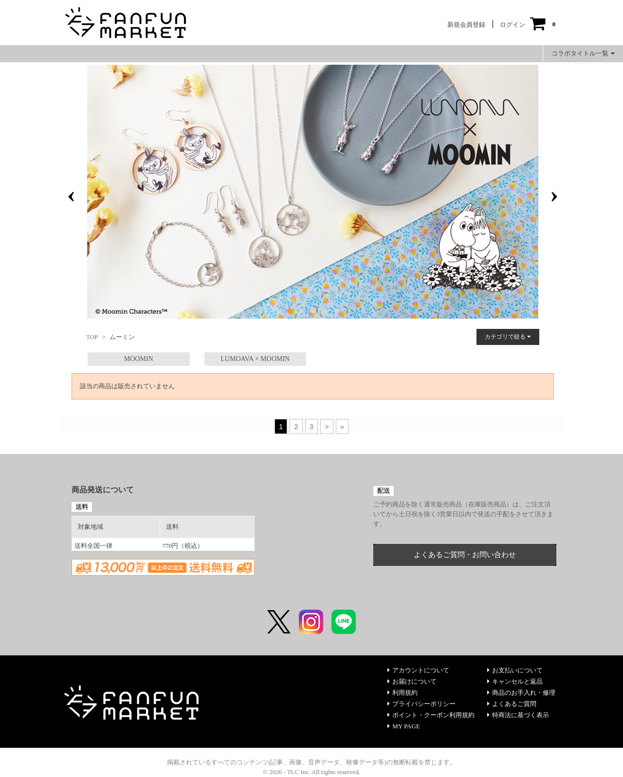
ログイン (512, 24)
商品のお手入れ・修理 (521, 692)
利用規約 (402, 692)
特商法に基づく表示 (518, 715)
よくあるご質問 (511, 703)
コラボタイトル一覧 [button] (583, 53)
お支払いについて (515, 670)
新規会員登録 (466, 24)
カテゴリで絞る (508, 336)
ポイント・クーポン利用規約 (431, 715)
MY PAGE (403, 726)
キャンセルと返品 (515, 681)
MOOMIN (138, 358)
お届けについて (412, 681)
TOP (92, 337)
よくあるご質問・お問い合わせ (465, 555)
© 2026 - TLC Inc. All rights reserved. (311, 772)
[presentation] (71, 196)
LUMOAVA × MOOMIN (255, 358)
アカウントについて (418, 670)
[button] (289, 311)
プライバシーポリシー (421, 703)
